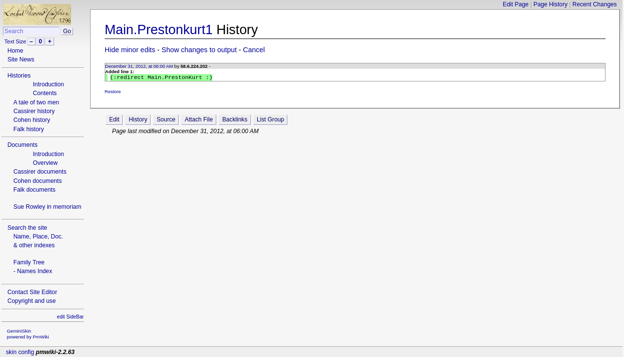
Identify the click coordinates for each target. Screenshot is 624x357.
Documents (22, 144)
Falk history (28, 129)
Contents (45, 93)
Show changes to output (199, 50)
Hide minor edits (130, 50)
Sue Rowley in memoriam (47, 206)
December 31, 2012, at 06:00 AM (139, 66)
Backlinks (234, 120)
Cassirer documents (39, 171)
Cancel (254, 50)
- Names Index (32, 271)
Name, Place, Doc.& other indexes (38, 241)
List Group (270, 120)
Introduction (48, 84)
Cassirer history (34, 111)
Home (15, 50)
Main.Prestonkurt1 (159, 29)
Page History (550, 4)
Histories (19, 75)
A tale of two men (36, 102)
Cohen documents (37, 181)
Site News (20, 59)
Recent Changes (594, 4)
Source (165, 120)
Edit (114, 120)
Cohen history (31, 120)
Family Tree (28, 262)
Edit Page (516, 4)
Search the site (27, 227)
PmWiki (41, 336)
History (138, 120)
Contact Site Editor (32, 292)
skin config (20, 352)
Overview (45, 162)
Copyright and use (31, 301)
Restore (113, 92)
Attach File (199, 120)
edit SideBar (70, 316)
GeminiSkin (19, 331)
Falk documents (34, 189)
